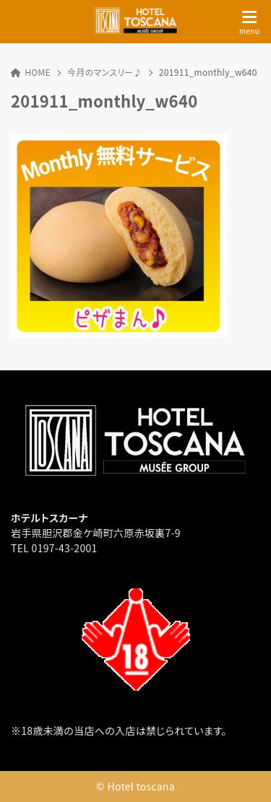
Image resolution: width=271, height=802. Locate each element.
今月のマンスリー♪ (104, 72)
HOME (31, 72)
